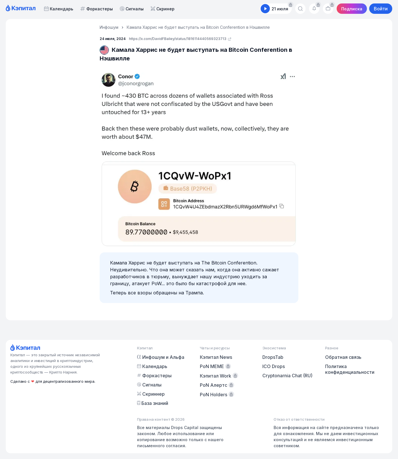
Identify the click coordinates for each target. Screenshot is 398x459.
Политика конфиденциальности (349, 369)
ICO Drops (273, 366)
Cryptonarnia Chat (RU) (287, 375)
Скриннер (151, 394)
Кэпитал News (216, 357)
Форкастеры (96, 8)
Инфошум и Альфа (160, 357)
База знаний (152, 403)
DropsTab (272, 357)
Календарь (58, 8)
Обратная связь (343, 357)
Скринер (163, 8)
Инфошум (109, 27)
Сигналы (132, 8)
